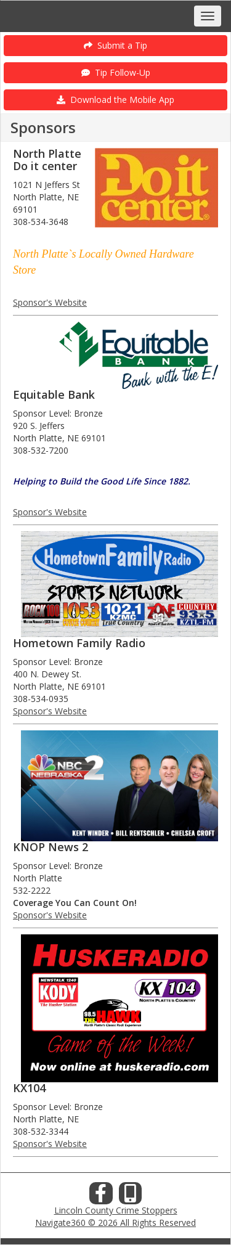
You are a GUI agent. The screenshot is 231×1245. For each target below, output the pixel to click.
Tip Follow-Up (115, 72)
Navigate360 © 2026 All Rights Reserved (115, 1222)
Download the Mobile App (115, 99)
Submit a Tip (115, 45)
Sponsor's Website (50, 302)
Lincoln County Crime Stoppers (115, 1210)
